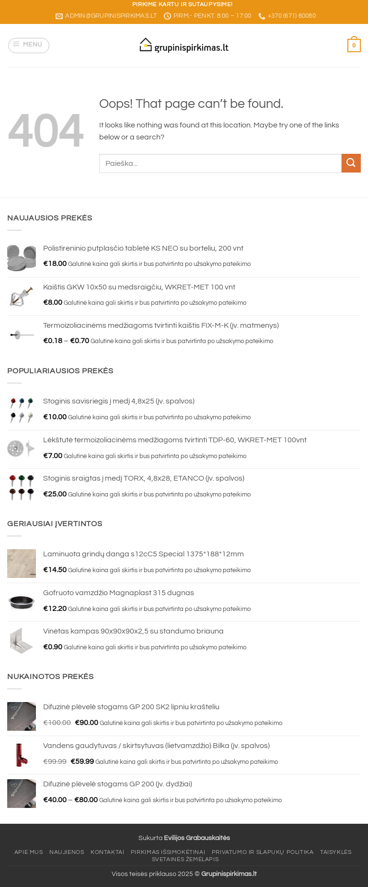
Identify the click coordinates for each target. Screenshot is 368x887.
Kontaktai (108, 852)
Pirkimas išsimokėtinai (168, 852)
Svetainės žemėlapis (185, 859)
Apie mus (28, 852)
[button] (29, 45)
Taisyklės (336, 852)
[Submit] (351, 163)
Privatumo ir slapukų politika (263, 852)
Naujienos (66, 852)
